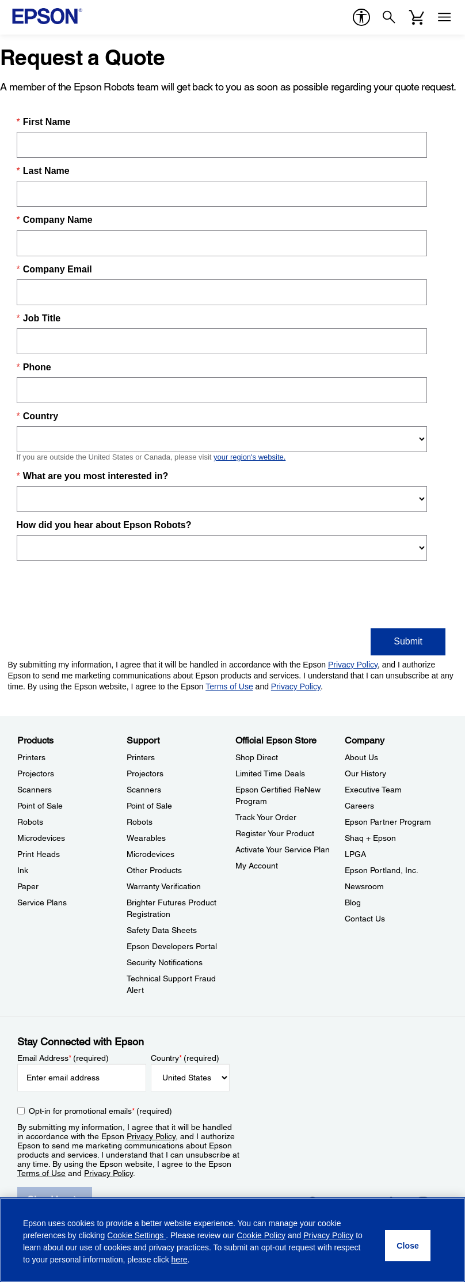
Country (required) (185, 1058)
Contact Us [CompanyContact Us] (365, 918)
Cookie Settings (136, 1235)
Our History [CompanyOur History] (365, 773)
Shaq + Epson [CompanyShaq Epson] (370, 838)
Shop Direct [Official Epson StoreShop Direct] (256, 757)
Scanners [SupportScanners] (144, 789)
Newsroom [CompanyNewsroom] (364, 886)
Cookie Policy (261, 1235)
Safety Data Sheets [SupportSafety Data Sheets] (162, 930)
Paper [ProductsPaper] (28, 886)
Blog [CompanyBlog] (353, 902)
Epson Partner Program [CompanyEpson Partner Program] (388, 821)
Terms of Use (41, 1173)
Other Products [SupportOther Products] (154, 870)
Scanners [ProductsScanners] (34, 789)
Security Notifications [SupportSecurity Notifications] (165, 962)
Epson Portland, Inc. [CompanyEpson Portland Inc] (381, 870)
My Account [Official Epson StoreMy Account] (256, 865)
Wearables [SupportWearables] (146, 838)
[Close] (407, 1245)
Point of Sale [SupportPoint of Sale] (149, 805)
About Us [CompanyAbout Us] (361, 757)
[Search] (389, 17)
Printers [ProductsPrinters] (31, 757)
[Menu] (444, 17)
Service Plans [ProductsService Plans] (42, 902)
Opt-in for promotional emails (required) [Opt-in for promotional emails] (100, 1111)
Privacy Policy (151, 1136)
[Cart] (416, 17)
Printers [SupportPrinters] (141, 757)
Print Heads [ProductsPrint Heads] (38, 854)
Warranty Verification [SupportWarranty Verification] (164, 886)
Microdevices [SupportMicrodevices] (150, 854)
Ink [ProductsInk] (22, 870)
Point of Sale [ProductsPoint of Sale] (40, 805)
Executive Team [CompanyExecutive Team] (373, 789)
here (179, 1259)
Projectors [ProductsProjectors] (35, 773)
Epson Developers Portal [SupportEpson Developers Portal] (172, 946)
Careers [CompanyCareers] (359, 805)
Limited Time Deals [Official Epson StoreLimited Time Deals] (270, 773)
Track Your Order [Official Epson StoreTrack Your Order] (265, 817)
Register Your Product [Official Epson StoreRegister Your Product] (274, 833)
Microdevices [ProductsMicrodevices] (41, 838)
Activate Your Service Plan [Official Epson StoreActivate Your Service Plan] (282, 849)
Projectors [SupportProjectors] (145, 773)
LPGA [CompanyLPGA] (355, 854)
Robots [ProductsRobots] (30, 821)
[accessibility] (361, 17)
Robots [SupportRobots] (140, 821)
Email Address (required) (63, 1058)
